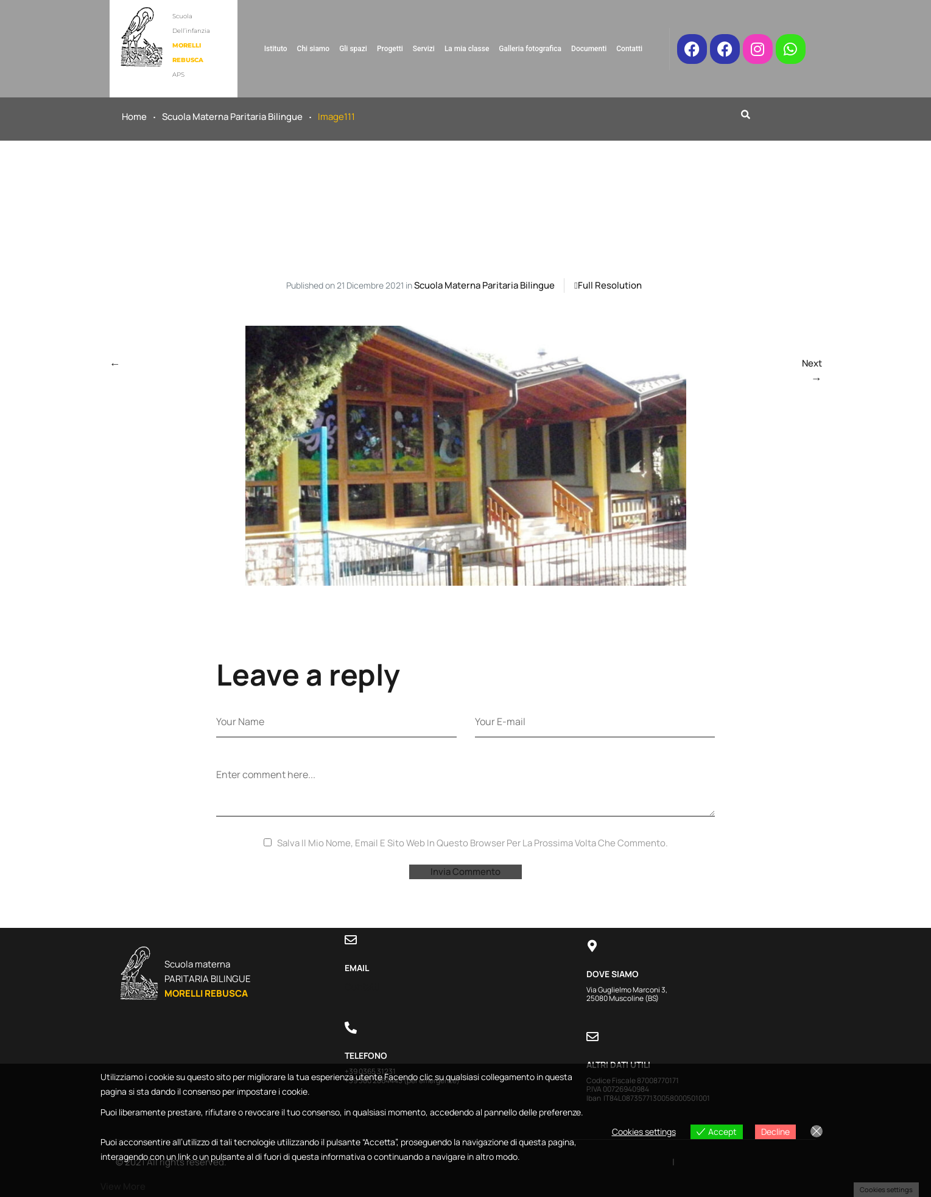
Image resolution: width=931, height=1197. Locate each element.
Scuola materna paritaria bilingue (232, 116)
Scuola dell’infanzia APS (191, 45)
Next (812, 363)
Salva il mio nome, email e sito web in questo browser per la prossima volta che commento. (472, 843)
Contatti (629, 48)
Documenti (588, 48)
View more (123, 1186)
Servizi (424, 48)
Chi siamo (313, 48)
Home (134, 116)
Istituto (275, 48)
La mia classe (466, 48)
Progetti (390, 48)
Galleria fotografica (530, 48)
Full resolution (610, 285)
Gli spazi (353, 48)
